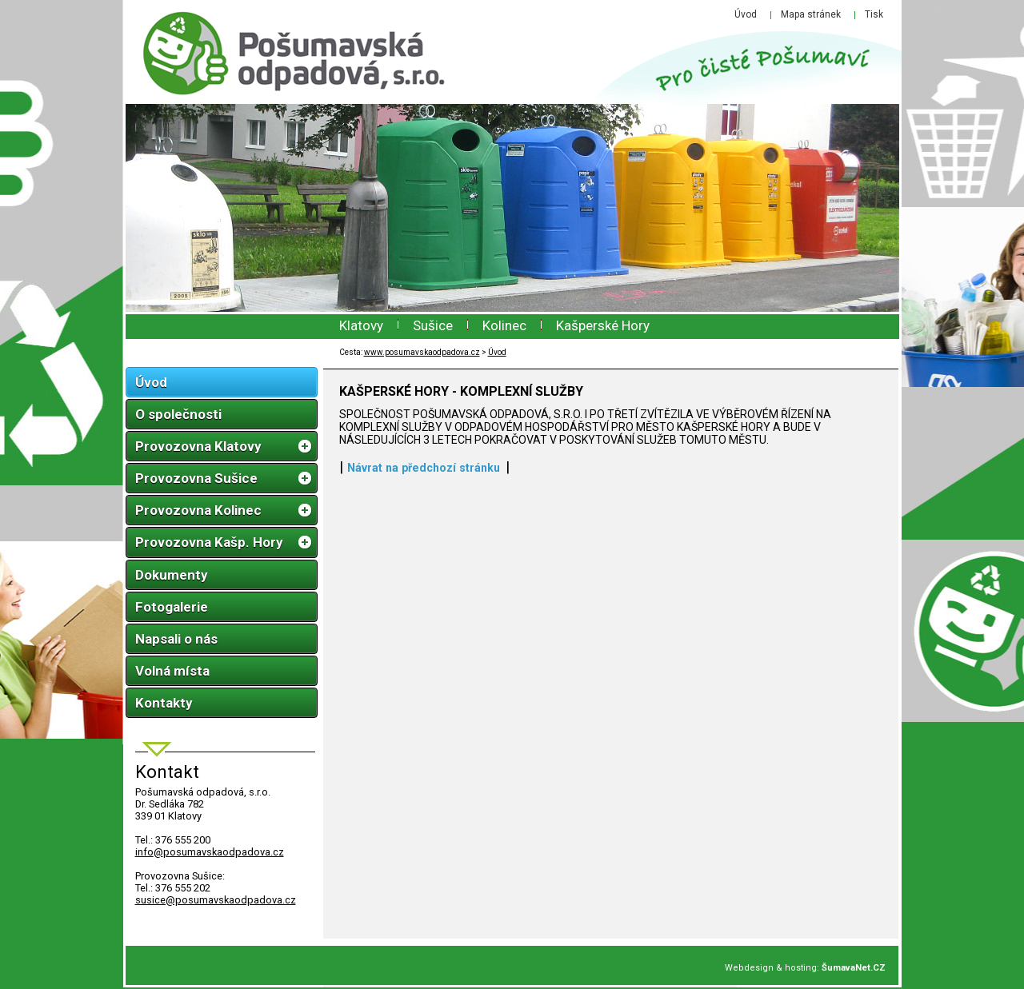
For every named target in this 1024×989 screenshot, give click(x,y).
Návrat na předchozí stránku (423, 467)
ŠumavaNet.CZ (854, 968)
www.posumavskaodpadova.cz (422, 352)
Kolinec (504, 325)
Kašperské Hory (603, 325)
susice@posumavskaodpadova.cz (215, 900)
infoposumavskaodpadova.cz (209, 852)
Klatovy (361, 325)
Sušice (433, 325)
